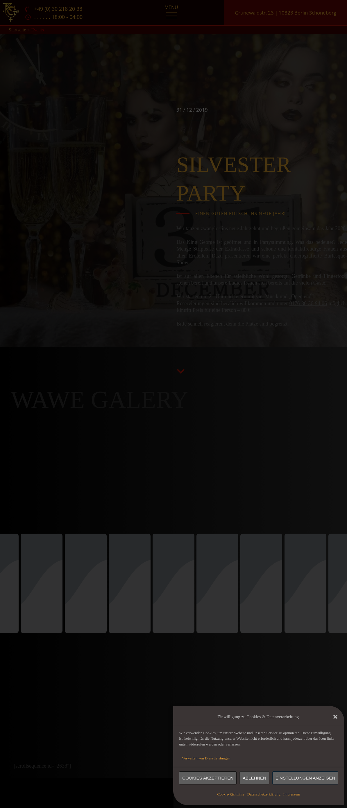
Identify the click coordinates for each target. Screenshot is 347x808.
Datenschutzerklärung (263, 794)
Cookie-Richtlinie (230, 794)
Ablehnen (254, 777)
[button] (335, 717)
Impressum (291, 794)
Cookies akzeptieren (207, 777)
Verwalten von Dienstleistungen (206, 758)
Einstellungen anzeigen (305, 777)
